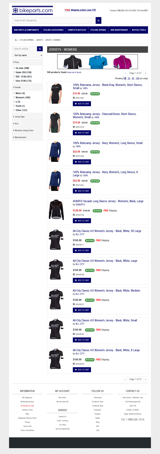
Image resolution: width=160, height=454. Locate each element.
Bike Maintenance (119, 30)
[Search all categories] (54, 20)
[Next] (145, 73)
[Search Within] (24, 48)
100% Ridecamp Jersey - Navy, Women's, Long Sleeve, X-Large (106, 173)
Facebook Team (97, 402)
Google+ (98, 414)
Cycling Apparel (98, 30)
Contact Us (62, 417)
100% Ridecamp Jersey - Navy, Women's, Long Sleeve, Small (107, 143)
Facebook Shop (97, 406)
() (21, 68)
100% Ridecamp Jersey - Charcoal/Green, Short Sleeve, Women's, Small (104, 115)
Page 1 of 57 (135, 73)
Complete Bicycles (77, 30)
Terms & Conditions (27, 430)
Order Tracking (62, 421)
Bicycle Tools (139, 30)
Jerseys (39, 40)
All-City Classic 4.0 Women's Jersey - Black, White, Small (105, 320)
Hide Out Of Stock (74, 72)
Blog (97, 422)
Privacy (27, 422)
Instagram (97, 410)
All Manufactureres (27, 402)
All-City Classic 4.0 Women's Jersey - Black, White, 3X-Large (107, 231)
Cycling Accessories (53, 30)
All (16, 40)
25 (129, 78)
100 (137, 78)
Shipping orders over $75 (80, 10)
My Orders (62, 398)
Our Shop (62, 425)
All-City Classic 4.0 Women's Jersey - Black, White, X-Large (106, 350)
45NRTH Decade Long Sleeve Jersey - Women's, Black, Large (108, 201)
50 (133, 78)
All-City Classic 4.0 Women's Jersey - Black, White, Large (105, 260)
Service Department (62, 429)
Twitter (97, 418)
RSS (97, 426)
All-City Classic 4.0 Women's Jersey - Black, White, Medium (106, 290)
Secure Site (27, 426)
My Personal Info (62, 402)
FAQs (27, 414)
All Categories (27, 398)
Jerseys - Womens (53, 40)
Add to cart (82, 104)
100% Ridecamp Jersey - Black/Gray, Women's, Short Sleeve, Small (107, 86)
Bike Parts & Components (26, 30)
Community (97, 398)
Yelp (97, 430)
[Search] (98, 20)
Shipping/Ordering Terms (27, 418)
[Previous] (125, 73)
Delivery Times (27, 410)
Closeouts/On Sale (27, 406)
